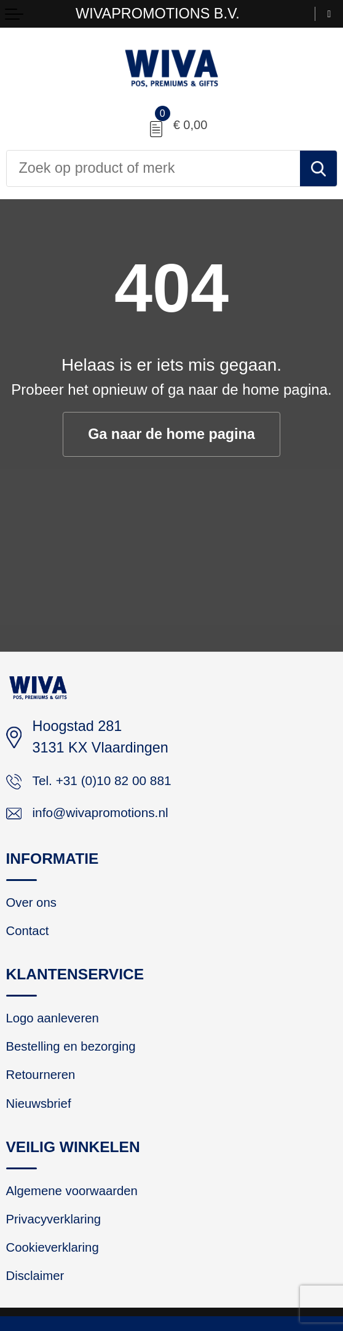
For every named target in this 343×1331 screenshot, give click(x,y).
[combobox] (153, 168)
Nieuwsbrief (42, 1121)
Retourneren (45, 1091)
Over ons (34, 909)
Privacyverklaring (59, 1242)
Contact (30, 939)
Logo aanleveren (58, 1029)
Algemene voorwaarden (80, 1211)
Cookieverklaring (58, 1273)
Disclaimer (39, 1304)
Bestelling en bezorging (79, 1060)
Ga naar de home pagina (172, 434)
